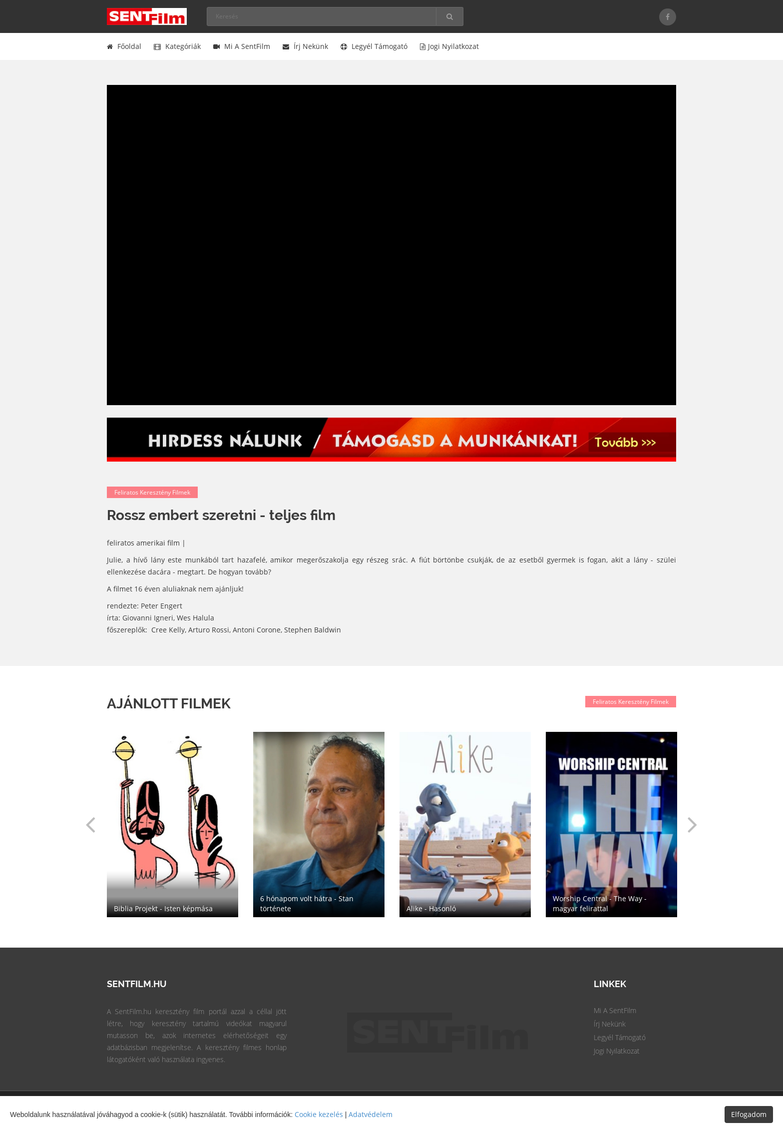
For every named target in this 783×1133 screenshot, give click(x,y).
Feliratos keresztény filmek (152, 492)
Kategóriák (177, 46)
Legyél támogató (374, 46)
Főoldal (124, 46)
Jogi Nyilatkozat (617, 1051)
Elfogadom (749, 1114)
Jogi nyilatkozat (449, 46)
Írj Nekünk (610, 1024)
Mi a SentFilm (241, 46)
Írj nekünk (305, 46)
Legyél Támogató (620, 1037)
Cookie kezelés (319, 1114)
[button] (90, 824)
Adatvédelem (370, 1114)
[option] (465, 824)
